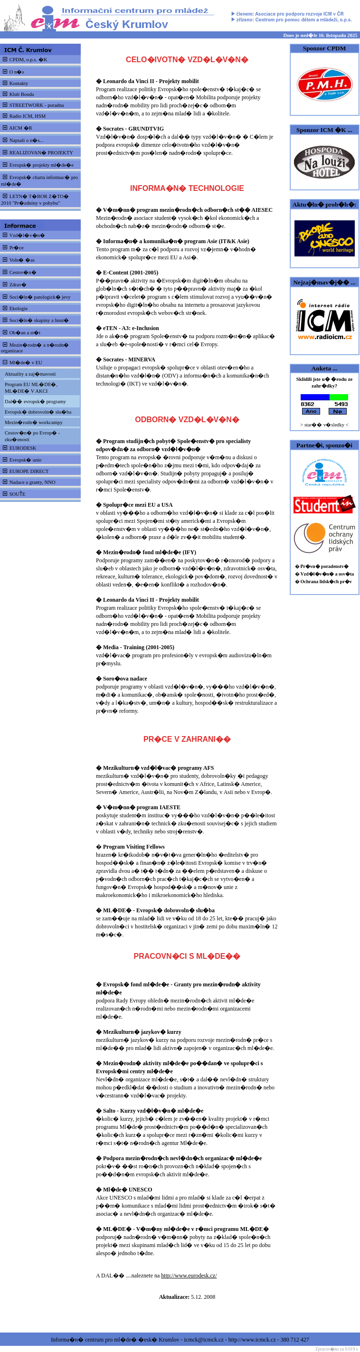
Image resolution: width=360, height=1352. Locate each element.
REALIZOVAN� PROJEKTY (41, 152)
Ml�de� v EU (25, 362)
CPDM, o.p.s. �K (28, 59)
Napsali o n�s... (26, 140)
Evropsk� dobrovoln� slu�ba (38, 412)
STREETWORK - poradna (36, 105)
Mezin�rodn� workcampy (34, 422)
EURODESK (23, 448)
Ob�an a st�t (24, 332)
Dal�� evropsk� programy (35, 401)
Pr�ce (16, 247)
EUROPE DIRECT (29, 471)
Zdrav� (18, 284)
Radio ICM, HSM (27, 116)
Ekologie (18, 308)
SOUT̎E (17, 494)
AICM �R (20, 128)
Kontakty (18, 83)
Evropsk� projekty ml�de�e (41, 165)
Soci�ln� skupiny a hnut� (39, 320)
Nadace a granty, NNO (32, 482)
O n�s (16, 72)
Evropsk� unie (25, 460)
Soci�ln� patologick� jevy (40, 297)
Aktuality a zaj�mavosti (30, 374)
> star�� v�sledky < (324, 424)
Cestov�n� (23, 272)
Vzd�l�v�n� (27, 235)
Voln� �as (21, 260)
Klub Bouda (21, 94)
